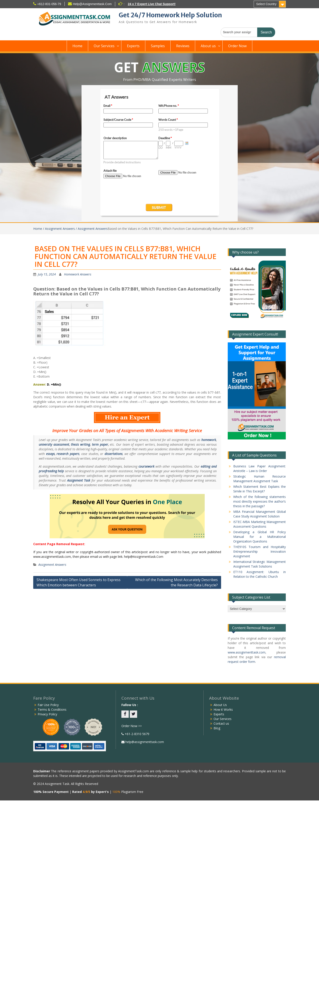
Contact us (221, 723)
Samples (158, 45)
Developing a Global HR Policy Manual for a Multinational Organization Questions (259, 536)
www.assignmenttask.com (246, 652)
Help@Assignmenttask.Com (92, 4)
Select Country (266, 4)
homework (208, 440)
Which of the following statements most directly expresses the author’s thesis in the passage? (259, 501)
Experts (133, 45)
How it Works (223, 709)
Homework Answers (77, 274)
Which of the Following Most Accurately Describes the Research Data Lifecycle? (176, 582)
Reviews (182, 45)
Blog (217, 728)
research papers (67, 454)
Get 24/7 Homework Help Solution (170, 15)
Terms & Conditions (52, 709)
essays (50, 454)
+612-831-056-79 (49, 4)
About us (208, 45)
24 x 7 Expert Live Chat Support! (152, 4)
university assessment (54, 444)
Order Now (237, 45)
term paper (100, 444)
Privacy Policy (47, 714)
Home (77, 45)
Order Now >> (131, 726)
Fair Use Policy (48, 705)
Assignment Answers (52, 564)
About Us (220, 705)
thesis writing (80, 444)
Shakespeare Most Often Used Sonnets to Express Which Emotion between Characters (79, 582)
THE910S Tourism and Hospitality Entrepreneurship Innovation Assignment (259, 551)
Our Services (104, 45)
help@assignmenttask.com (144, 742)
